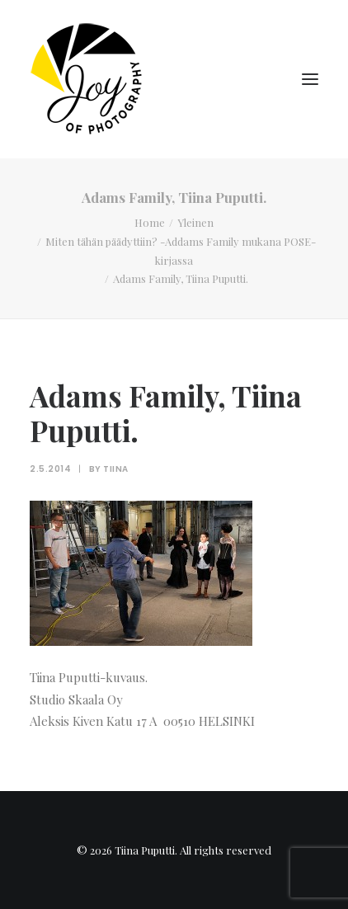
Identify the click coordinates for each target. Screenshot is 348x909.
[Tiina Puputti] (91, 79)
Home (149, 222)
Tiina (116, 469)
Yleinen (195, 222)
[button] (310, 79)
